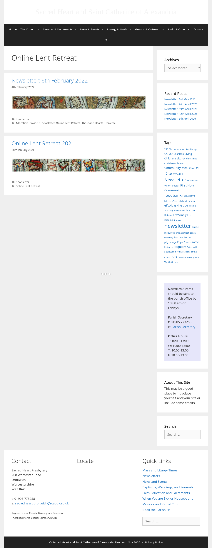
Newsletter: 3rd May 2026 (180, 99)
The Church (30, 29)
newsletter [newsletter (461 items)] (177, 226)
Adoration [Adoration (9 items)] (179, 149)
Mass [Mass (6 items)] (178, 220)
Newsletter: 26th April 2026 (180, 104)
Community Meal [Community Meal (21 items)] (176, 168)
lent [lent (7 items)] (188, 210)
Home (13, 29)
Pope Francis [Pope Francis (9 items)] (184, 242)
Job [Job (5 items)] (190, 205)
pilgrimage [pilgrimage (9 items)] (170, 242)
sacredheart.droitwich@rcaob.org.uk (42, 503)
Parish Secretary (183, 327)
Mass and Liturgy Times (159, 470)
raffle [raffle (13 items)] (195, 242)
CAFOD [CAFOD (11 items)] (168, 154)
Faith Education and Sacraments (166, 493)
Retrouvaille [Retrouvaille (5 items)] (192, 247)
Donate (198, 29)
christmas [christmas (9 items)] (191, 158)
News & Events (92, 29)
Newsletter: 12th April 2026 (180, 113)
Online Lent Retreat (68, 123)
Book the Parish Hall (157, 510)
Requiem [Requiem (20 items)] (180, 247)
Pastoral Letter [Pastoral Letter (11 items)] (182, 237)
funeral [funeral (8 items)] (191, 201)
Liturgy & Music (120, 29)
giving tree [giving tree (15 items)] (181, 205)
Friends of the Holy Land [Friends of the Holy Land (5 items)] (175, 201)
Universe (110, 123)
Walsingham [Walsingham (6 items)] (193, 257)
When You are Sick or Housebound (167, 498)
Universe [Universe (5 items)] (182, 257)
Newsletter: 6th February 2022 (50, 80)
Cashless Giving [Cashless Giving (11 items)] (182, 154)
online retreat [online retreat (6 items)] (182, 232)
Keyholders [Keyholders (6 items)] (179, 210)
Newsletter (22, 119)
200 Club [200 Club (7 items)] (168, 149)
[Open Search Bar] (106, 40)
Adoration (22, 123)
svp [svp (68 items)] (174, 256)
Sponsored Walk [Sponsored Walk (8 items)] (173, 251)
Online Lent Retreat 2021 (43, 143)
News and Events (154, 481)
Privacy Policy (154, 542)
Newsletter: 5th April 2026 (180, 118)
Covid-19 (34, 123)
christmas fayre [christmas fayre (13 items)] (173, 163)
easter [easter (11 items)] (175, 185)
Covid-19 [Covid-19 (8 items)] (193, 168)
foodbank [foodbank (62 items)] (173, 195)
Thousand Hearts (92, 123)
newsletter (48, 123)
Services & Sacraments (61, 29)
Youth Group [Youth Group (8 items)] (171, 262)
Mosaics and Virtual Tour (160, 504)
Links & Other (180, 29)
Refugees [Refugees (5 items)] (168, 247)
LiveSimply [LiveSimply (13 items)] (179, 215)
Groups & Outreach (150, 29)
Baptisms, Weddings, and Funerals (167, 487)
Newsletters (151, 476)
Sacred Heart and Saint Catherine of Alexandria (106, 12)
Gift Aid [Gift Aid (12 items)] (168, 205)
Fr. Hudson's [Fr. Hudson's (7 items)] (188, 195)
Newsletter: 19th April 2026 (180, 109)
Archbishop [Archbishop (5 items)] (191, 149)
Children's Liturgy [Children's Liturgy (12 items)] (175, 158)
